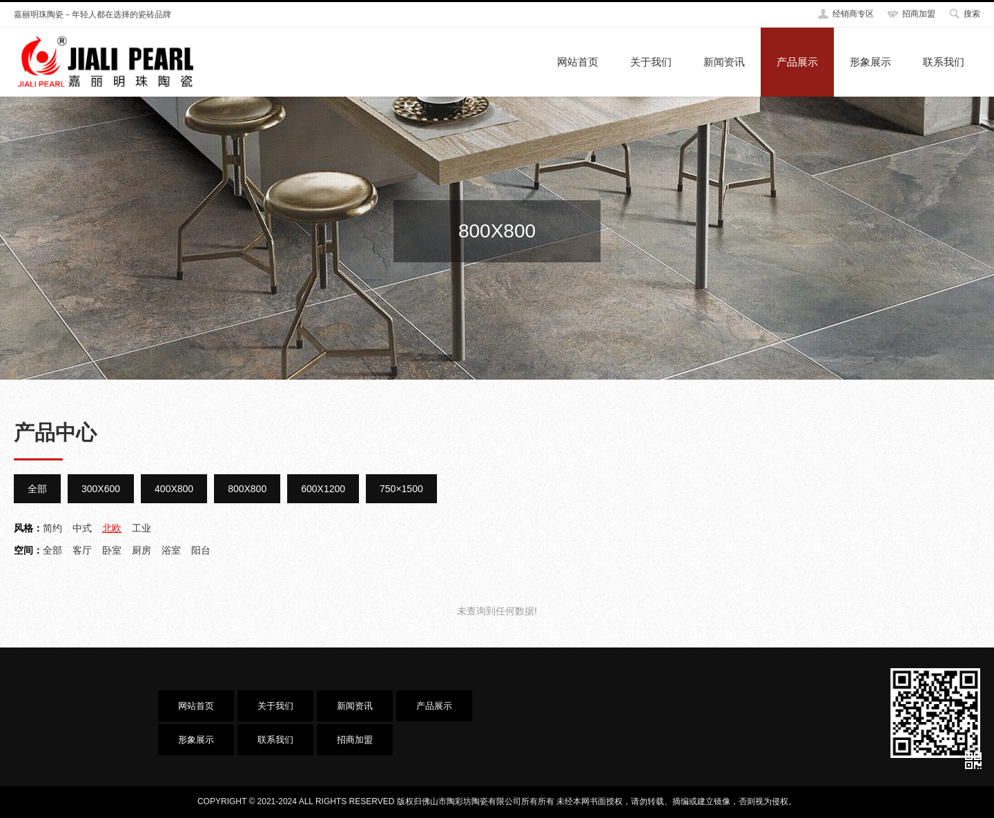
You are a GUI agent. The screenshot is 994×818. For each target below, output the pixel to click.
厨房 (141, 550)
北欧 (111, 528)
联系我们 (943, 62)
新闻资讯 (724, 62)
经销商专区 (853, 14)
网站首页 (577, 62)
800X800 (247, 488)
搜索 (972, 14)
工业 (141, 528)
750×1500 (401, 488)
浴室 (171, 550)
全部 (37, 488)
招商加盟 (918, 14)
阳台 (201, 550)
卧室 (111, 550)
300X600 (100, 488)
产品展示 (797, 62)
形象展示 (870, 62)
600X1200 (323, 488)
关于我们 (651, 62)
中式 (82, 528)
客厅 (82, 550)
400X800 (174, 488)
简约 (52, 528)
